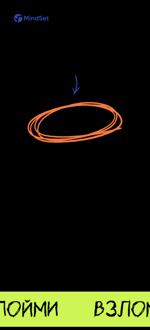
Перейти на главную (75, 123)
